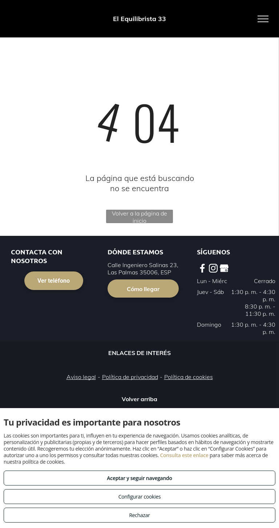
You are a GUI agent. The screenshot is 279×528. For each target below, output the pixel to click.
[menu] (263, 18)
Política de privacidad (130, 376)
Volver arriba (139, 399)
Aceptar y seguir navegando (139, 478)
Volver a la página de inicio (139, 216)
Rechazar (139, 515)
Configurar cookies (139, 496)
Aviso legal (81, 376)
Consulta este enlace (184, 455)
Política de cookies (188, 376)
